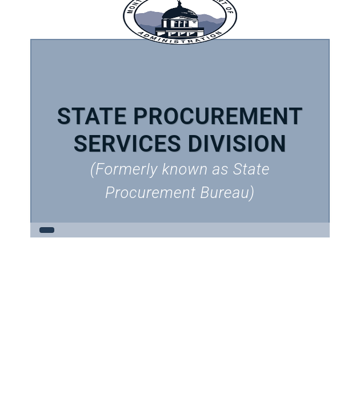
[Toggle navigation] (46, 230)
